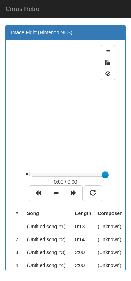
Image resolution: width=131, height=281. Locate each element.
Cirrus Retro (22, 9)
